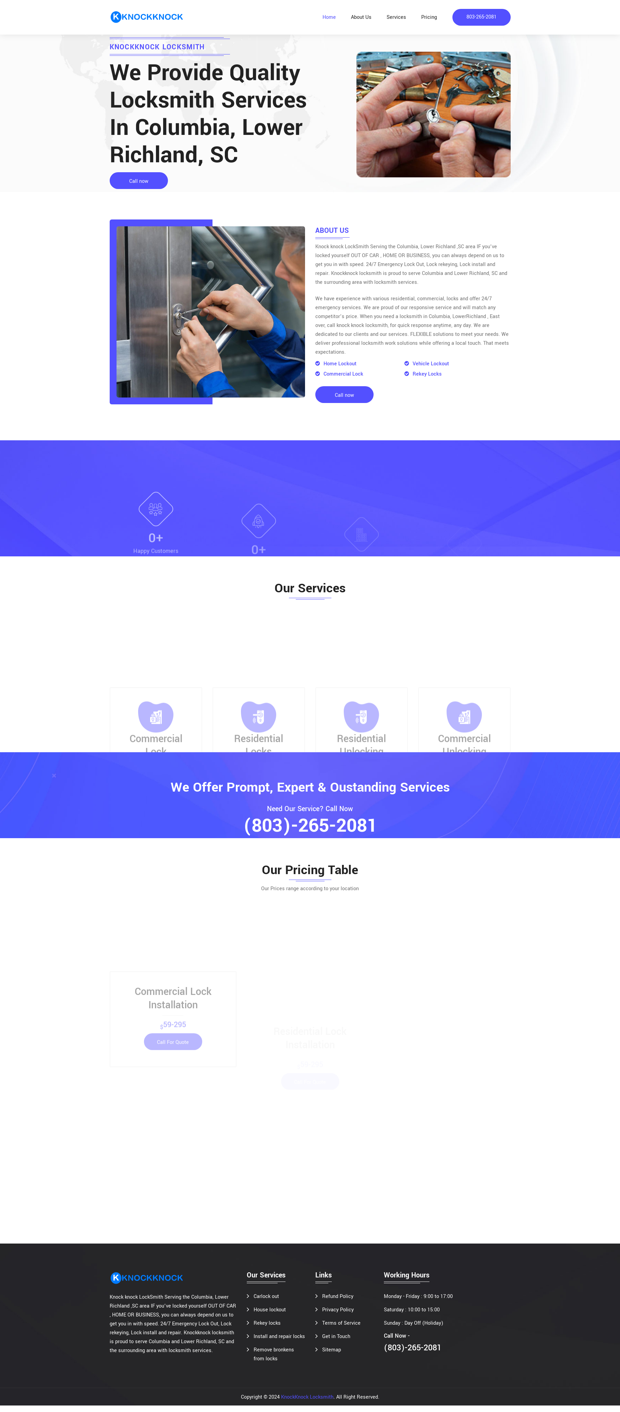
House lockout (270, 1316)
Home (329, 17)
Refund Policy (337, 1303)
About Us (361, 17)
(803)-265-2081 (310, 828)
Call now (138, 181)
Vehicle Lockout (426, 364)
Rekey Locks (423, 374)
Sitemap (331, 1356)
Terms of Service (341, 1329)
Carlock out (266, 1303)
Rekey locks (267, 1329)
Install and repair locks (279, 1343)
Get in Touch (336, 1343)
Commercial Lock (339, 374)
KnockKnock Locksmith (307, 1403)
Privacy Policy (338, 1316)
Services (396, 17)
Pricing (429, 17)
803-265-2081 (481, 17)
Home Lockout (335, 364)
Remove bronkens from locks (274, 1361)
